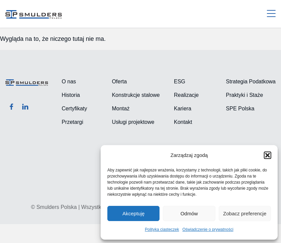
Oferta (119, 81)
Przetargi (72, 122)
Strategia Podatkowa (251, 81)
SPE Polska (240, 108)
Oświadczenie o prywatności (207, 229)
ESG (179, 81)
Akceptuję (133, 213)
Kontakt (183, 122)
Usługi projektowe (133, 122)
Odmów (189, 213)
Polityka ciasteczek (162, 229)
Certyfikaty (74, 108)
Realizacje (186, 95)
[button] (267, 155)
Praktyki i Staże (244, 95)
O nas (69, 81)
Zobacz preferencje (244, 213)
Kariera (182, 108)
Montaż (120, 108)
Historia (71, 95)
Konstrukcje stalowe (136, 95)
